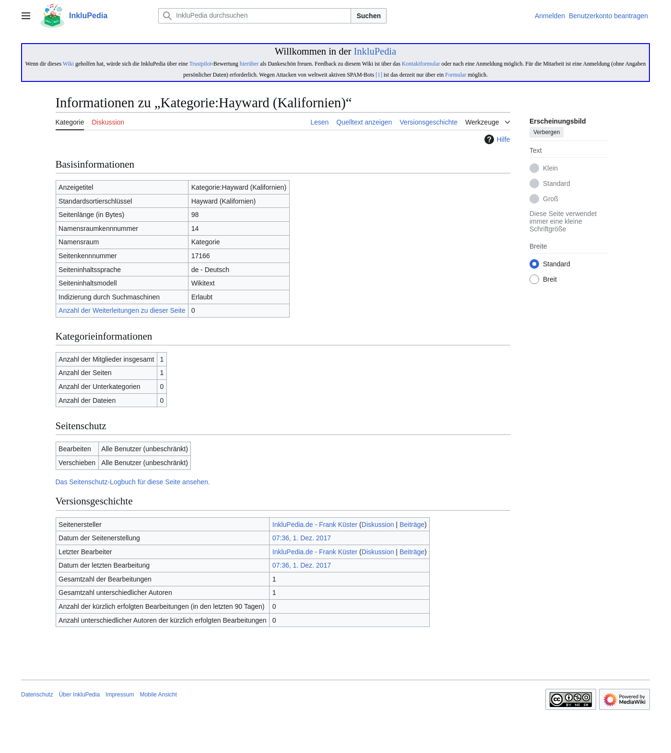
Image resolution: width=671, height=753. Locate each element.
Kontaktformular (421, 63)
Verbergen (546, 132)
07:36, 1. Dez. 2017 (301, 538)
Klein (550, 168)
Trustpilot (200, 63)
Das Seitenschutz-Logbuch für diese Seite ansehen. (133, 482)
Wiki (68, 63)
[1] (379, 74)
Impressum (120, 694)
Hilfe (496, 139)
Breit (550, 280)
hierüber (249, 63)
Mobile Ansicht (158, 694)
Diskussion (378, 524)
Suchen (368, 16)
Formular (455, 74)
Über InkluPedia (79, 694)
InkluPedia (374, 51)
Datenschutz (37, 694)
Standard (556, 184)
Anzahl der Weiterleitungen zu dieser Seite (122, 310)
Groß (550, 199)
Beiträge (412, 524)
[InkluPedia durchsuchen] (254, 15)
